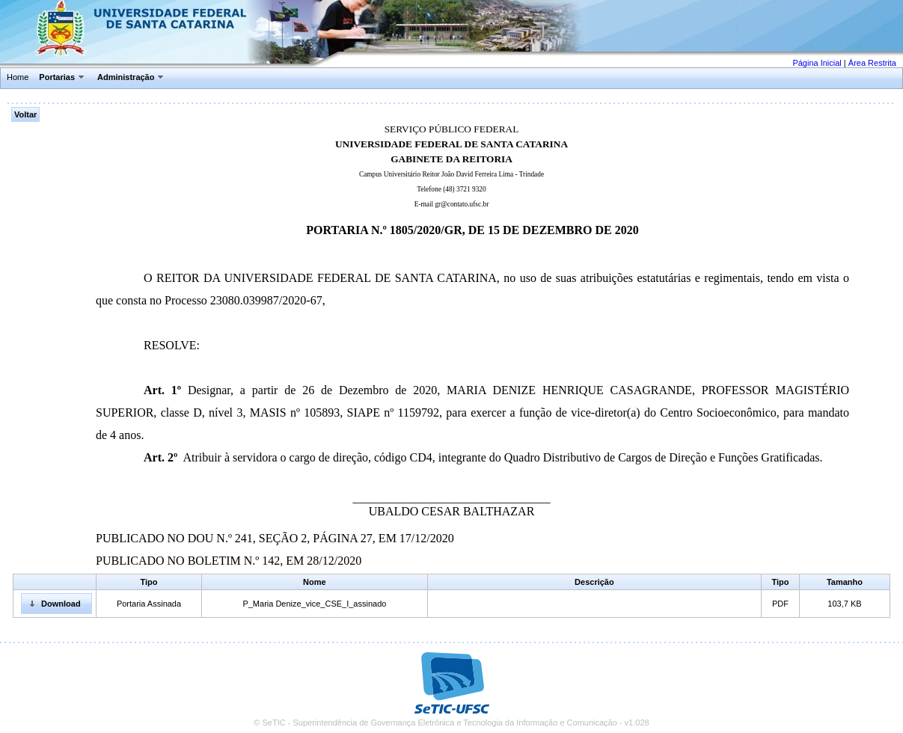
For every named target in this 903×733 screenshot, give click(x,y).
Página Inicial (816, 62)
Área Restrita (872, 62)
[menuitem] (18, 78)
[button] (56, 603)
